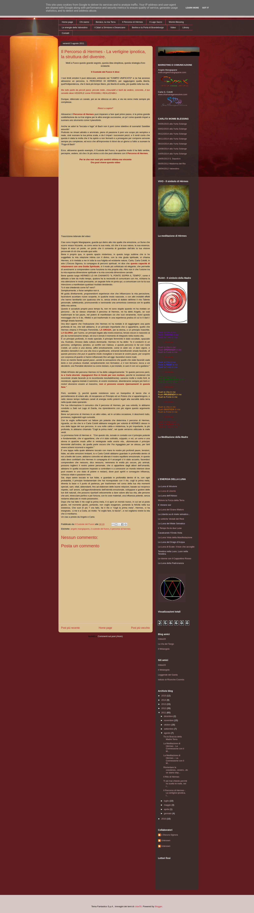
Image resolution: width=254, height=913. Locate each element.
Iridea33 (162, 639)
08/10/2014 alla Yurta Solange (172, 143)
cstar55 (138, 906)
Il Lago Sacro (155, 22)
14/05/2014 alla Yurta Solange (172, 153)
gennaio (168, 813)
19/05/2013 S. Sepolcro (169, 158)
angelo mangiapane (80, 529)
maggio (167, 805)
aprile (167, 809)
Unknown (165, 840)
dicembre (168, 716)
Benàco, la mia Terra (105, 22)
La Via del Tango (166, 644)
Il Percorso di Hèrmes (132, 22)
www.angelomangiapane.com (172, 72)
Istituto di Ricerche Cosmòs (171, 679)
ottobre (167, 724)
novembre (169, 720)
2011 (164, 712)
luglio (166, 801)
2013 (164, 704)
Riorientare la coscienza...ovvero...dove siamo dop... (175, 770)
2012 (164, 708)
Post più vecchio (140, 627)
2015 (164, 695)
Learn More (192, 7)
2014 (164, 700)
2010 (164, 818)
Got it (205, 7)
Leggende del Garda (168, 675)
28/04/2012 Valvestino (168, 168)
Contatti (65, 33)
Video (173, 27)
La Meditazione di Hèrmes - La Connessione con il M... (173, 747)
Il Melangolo (164, 649)
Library (185, 27)
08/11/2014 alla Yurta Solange (172, 138)
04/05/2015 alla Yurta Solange (172, 124)
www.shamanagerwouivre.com (172, 94)
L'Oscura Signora (169, 835)
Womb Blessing (176, 22)
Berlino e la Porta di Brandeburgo (148, 27)
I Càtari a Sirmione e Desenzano (109, 27)
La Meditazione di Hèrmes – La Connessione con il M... (173, 759)
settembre (169, 729)
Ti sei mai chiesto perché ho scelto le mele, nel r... (175, 783)
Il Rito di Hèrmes (171, 777)
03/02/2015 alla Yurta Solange (172, 129)
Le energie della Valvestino (74, 27)
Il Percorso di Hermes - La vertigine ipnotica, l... (174, 793)
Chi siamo (84, 22)
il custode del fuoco (100, 529)
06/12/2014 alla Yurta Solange (172, 134)
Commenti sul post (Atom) (110, 636)
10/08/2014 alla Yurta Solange (172, 148)
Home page (67, 22)
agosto (167, 733)
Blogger (158, 906)
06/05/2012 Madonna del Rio (172, 163)
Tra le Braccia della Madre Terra (172, 738)
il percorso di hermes (120, 529)
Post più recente (70, 627)
